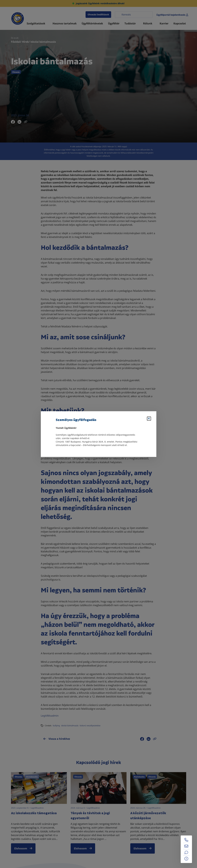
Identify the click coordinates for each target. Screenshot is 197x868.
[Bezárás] (149, 418)
